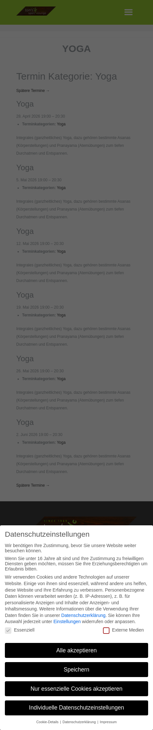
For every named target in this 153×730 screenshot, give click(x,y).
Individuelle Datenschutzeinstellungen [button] (76, 706)
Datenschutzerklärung (83, 613)
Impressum (108, 720)
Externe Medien (123, 628)
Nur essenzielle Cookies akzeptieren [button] (76, 687)
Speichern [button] (76, 668)
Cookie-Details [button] (47, 720)
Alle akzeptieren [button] (76, 649)
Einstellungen (67, 620)
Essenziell (19, 628)
